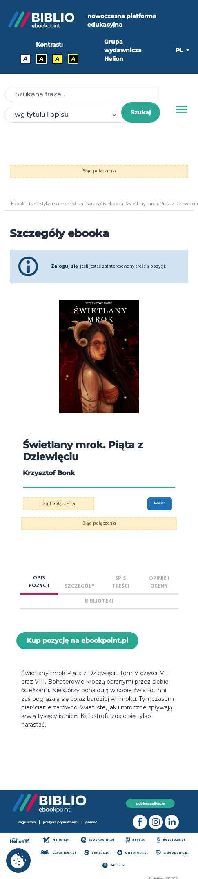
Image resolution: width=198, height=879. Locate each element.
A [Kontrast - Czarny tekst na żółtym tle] (57, 59)
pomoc (91, 822)
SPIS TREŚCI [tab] (120, 582)
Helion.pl (56, 839)
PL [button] (180, 50)
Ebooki (18, 203)
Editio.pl (113, 865)
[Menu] (181, 109)
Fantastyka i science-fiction (56, 203)
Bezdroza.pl (171, 839)
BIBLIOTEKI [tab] (99, 600)
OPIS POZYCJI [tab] (39, 581)
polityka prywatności (60, 822)
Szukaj (141, 112)
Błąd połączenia (99, 171)
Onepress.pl (132, 852)
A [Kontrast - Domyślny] (25, 59)
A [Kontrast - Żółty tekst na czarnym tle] (73, 59)
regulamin (27, 822)
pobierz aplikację (150, 803)
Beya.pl (136, 839)
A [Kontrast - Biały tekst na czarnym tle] (41, 59)
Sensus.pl (96, 852)
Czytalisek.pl (57, 852)
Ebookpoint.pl (97, 839)
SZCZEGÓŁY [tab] (80, 585)
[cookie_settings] (18, 860)
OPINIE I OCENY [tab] (159, 582)
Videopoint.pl (172, 852)
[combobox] (68, 114)
